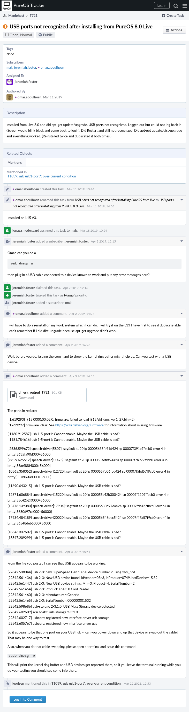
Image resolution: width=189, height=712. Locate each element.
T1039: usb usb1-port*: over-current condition (41, 176)
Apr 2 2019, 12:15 (103, 241)
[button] (184, 5)
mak (9, 67)
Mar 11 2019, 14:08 (100, 206)
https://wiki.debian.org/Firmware (79, 425)
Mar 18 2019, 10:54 (93, 230)
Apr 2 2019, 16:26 (77, 345)
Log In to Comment (27, 699)
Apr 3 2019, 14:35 (81, 376)
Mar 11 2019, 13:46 (80, 189)
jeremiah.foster (25, 67)
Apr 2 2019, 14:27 (81, 314)
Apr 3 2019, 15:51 (77, 552)
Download (26, 398)
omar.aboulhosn (51, 67)
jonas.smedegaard (25, 230)
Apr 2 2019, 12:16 (75, 288)
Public (47, 35)
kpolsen (18, 683)
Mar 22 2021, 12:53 (137, 683)
